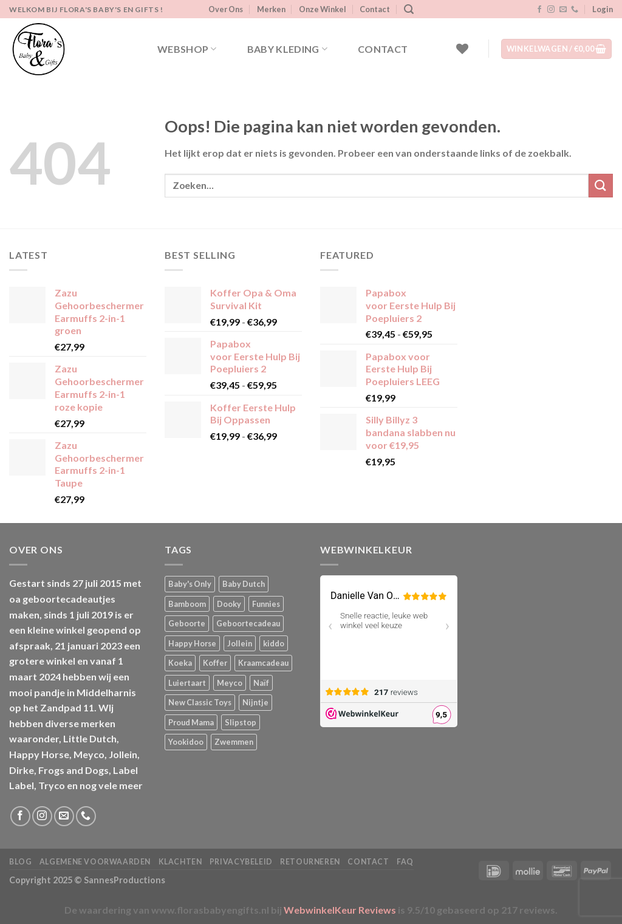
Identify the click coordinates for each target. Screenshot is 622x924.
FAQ (405, 861)
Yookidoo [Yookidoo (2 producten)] (185, 742)
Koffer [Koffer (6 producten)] (215, 663)
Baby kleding (287, 49)
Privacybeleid (241, 861)
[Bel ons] (574, 9)
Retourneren (310, 861)
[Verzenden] (601, 185)
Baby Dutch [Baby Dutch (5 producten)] (243, 584)
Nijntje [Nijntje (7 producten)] (255, 702)
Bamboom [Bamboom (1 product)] (187, 604)
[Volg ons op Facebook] (539, 9)
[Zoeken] (409, 9)
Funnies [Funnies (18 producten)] (266, 604)
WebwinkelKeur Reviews (340, 909)
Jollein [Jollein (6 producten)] (239, 643)
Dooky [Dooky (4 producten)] (229, 604)
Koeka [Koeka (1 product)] (180, 663)
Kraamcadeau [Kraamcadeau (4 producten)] (263, 663)
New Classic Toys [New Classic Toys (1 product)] (199, 702)
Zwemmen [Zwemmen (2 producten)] (233, 742)
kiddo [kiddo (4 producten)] (273, 643)
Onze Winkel (322, 9)
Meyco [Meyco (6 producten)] (229, 683)
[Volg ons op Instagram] (551, 9)
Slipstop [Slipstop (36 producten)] (240, 722)
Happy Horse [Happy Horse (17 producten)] (192, 643)
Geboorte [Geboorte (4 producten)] (186, 623)
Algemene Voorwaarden (95, 861)
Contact (375, 9)
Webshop (187, 49)
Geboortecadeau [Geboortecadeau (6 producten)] (248, 623)
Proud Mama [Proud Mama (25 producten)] (191, 722)
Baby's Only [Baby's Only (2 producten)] (189, 584)
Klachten (180, 861)
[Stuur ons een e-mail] (563, 9)
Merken (271, 9)
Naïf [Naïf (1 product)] (261, 683)
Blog (20, 861)
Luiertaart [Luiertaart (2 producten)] (187, 683)
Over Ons (225, 9)
